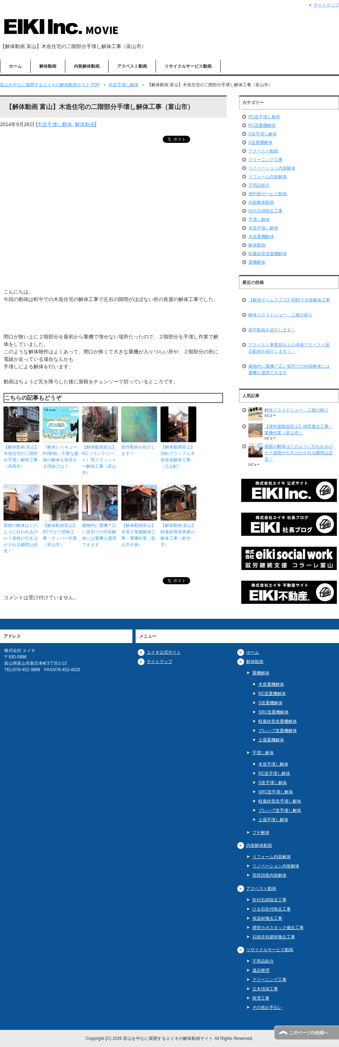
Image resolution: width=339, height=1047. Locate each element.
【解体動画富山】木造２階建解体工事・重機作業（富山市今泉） (138, 535)
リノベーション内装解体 (271, 168)
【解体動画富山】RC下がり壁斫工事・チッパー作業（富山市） (60, 535)
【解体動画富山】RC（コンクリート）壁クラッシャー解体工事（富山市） (99, 460)
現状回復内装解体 (269, 875)
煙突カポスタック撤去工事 (278, 927)
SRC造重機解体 (273, 712)
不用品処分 (259, 185)
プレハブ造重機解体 (277, 730)
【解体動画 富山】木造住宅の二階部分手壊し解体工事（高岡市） (21, 457)
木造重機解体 (261, 236)
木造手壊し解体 (54, 124)
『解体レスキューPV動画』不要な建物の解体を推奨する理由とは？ (61, 457)
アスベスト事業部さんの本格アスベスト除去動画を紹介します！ (289, 348)
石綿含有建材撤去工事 (273, 936)
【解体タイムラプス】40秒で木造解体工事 (289, 299)
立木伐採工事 (265, 988)
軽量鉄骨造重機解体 (267, 253)
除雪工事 (260, 998)
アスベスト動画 (132, 66)
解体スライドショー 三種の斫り (280, 314)
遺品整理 (260, 970)
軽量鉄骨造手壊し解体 (279, 801)
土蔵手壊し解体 (273, 819)
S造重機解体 (260, 142)
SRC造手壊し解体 (275, 791)
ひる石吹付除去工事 (271, 909)
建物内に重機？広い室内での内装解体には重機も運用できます (99, 535)
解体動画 (47, 66)
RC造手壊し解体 (264, 116)
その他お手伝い (267, 1007)
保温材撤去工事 (267, 918)
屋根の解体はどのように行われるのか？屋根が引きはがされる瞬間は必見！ (21, 538)
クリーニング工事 (265, 159)
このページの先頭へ (308, 1032)
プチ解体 (260, 832)
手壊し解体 (259, 219)
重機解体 (256, 262)
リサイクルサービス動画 (188, 66)
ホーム (15, 66)
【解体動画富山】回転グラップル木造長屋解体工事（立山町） (178, 457)
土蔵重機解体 (271, 739)
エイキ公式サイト (164, 652)
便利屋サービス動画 (267, 193)
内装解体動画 (87, 66)
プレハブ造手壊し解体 (279, 810)
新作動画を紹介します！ (138, 450)
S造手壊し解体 (262, 133)
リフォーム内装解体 (267, 176)
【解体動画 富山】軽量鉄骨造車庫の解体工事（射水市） (178, 535)
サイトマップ (159, 661)
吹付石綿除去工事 (265, 210)
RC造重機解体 (262, 125)
